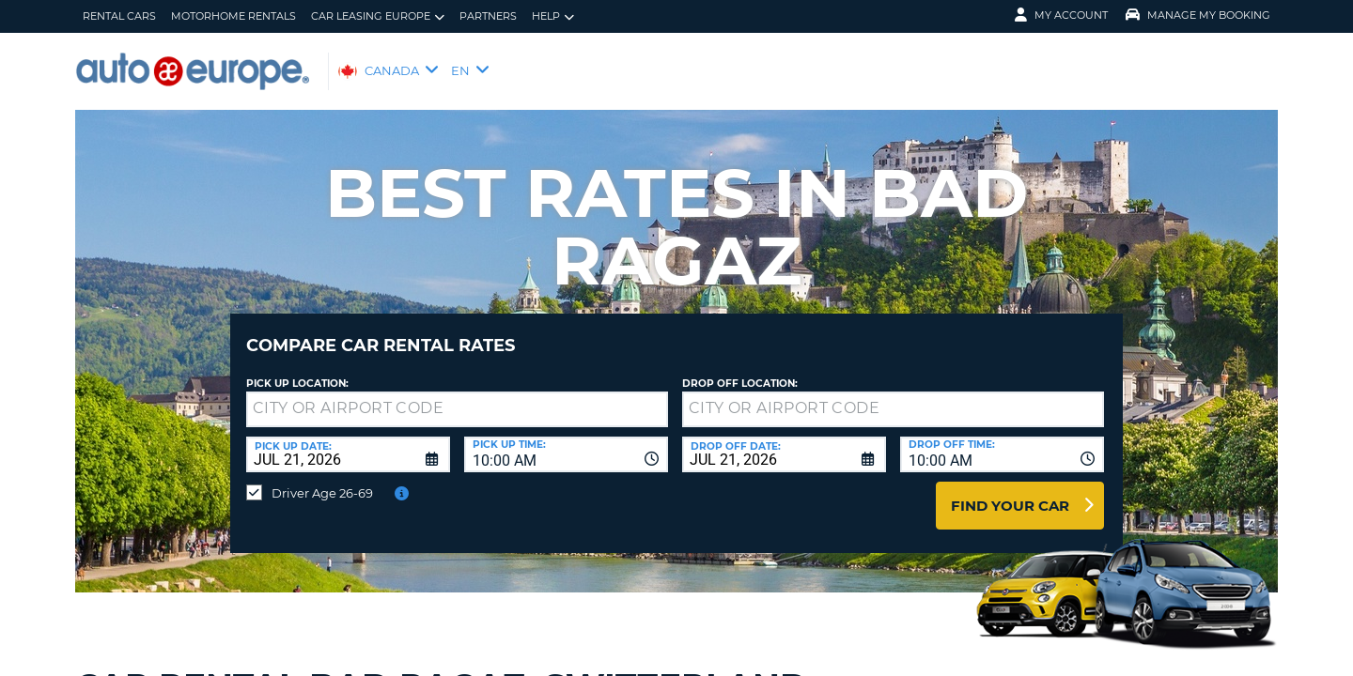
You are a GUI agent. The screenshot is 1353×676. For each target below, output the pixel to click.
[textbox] (457, 395)
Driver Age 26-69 (322, 478)
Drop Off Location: (740, 369)
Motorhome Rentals (233, 16)
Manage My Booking (1198, 15)
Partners (488, 16)
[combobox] (566, 440)
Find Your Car (1010, 491)
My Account (1061, 15)
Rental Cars (119, 16)
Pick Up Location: (297, 369)
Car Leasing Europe (377, 16)
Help (553, 16)
